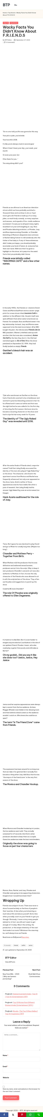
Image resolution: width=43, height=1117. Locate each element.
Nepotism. (25, 937)
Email (5, 1066)
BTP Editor (10, 957)
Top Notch (11, 13)
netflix (23, 945)
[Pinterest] (22, 1114)
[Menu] (15, 5)
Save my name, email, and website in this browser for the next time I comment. (21, 1090)
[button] (10, 962)
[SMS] (39, 1114)
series (30, 945)
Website (6, 1078)
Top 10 (6, 23)
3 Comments (9, 42)
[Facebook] (4, 1114)
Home (5, 13)
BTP (6, 5)
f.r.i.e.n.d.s (7, 945)
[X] (13, 1114)
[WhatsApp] (30, 1114)
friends (16, 945)
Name (5, 1055)
